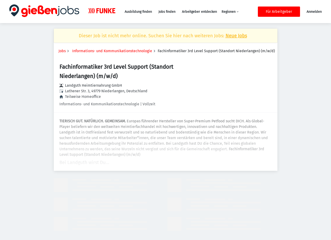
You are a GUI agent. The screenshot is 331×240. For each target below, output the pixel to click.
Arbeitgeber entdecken (199, 12)
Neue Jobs (236, 35)
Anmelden (314, 12)
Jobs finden (166, 12)
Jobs (62, 51)
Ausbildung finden (138, 12)
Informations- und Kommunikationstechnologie (112, 51)
